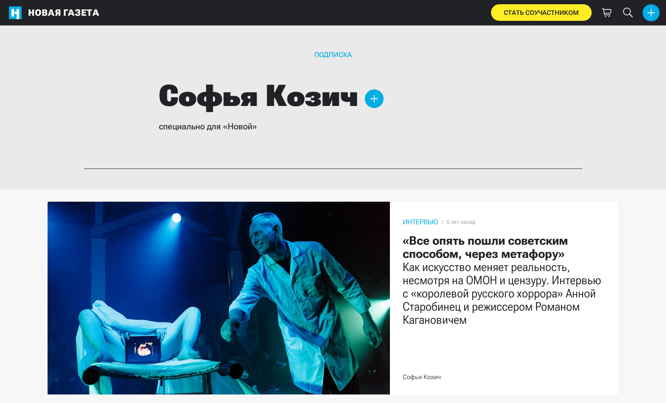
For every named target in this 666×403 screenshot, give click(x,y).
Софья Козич (422, 377)
